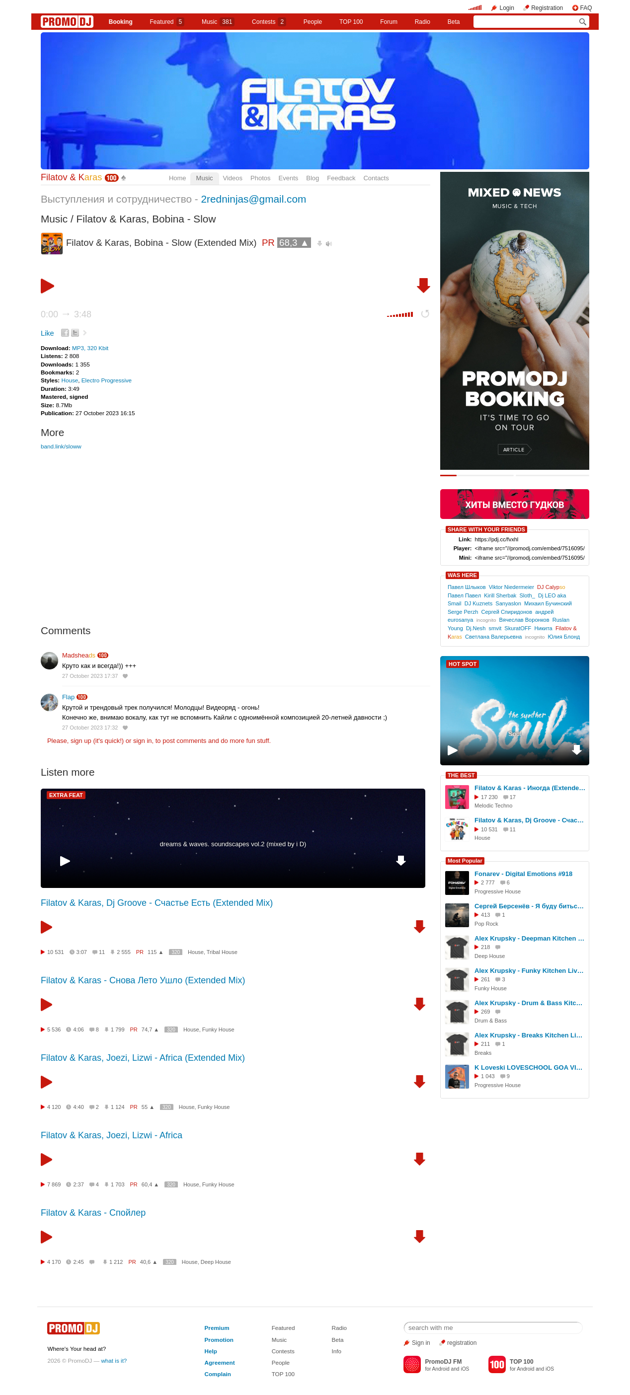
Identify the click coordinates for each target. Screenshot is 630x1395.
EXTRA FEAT (66, 795)
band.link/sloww (61, 446)
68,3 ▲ (294, 242)
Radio (422, 21)
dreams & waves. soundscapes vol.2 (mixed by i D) (233, 844)
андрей (544, 612)
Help (211, 1351)
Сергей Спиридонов (506, 612)
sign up (81, 740)
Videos (233, 178)
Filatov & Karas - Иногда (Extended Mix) (530, 788)
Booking (121, 21)
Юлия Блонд (564, 637)
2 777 (488, 882)
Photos (260, 178)
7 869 (54, 1184)
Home (177, 178)
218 (485, 947)
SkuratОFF (517, 628)
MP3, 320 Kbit (90, 348)
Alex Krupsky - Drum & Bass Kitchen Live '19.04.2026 (530, 1003)
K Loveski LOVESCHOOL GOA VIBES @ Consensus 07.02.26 (530, 1067)
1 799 (118, 1029)
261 (485, 979)
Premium (217, 1327)
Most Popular (465, 861)
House (69, 380)
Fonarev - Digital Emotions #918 (523, 874)
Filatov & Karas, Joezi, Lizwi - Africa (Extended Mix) (143, 1058)
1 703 (118, 1184)
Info (336, 1351)
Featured (167, 21)
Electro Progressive (106, 380)
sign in (142, 740)
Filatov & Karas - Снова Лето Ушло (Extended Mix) (143, 980)
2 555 (124, 952)
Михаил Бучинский (548, 603)
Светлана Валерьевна (493, 637)
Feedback (341, 178)
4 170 (54, 1262)
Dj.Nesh (475, 628)
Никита (543, 628)
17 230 (489, 797)
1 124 (118, 1107)
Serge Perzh (463, 612)
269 (485, 1012)
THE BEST (461, 775)
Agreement (220, 1362)
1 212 (116, 1262)
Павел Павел (464, 595)
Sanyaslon (508, 603)
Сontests (269, 21)
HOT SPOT (462, 664)
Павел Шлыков (467, 587)
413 (485, 915)
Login (506, 8)
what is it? (114, 1360)
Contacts (376, 178)
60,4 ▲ (150, 1184)
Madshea (78, 655)
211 (485, 1044)
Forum (388, 21)
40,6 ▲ (149, 1262)
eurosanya (460, 620)
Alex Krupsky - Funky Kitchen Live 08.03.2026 (530, 970)
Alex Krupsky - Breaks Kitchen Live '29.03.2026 (530, 1035)
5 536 (54, 1029)
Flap (68, 697)
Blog (312, 178)
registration (461, 1343)
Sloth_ (527, 595)
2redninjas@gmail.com (254, 199)
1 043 (488, 1076)
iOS (465, 1369)
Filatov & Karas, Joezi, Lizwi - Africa (111, 1135)
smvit (494, 628)
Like (47, 333)
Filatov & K (71, 177)
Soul (514, 733)
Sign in (421, 1343)
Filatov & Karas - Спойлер (93, 1213)
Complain (218, 1374)
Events (289, 178)
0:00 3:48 (66, 314)
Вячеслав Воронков (524, 620)
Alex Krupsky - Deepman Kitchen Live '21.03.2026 (530, 938)
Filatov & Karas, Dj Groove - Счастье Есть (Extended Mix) (157, 903)
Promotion (219, 1339)
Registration (547, 8)
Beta (454, 21)
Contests (283, 1351)
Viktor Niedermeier (511, 587)
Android (441, 1369)
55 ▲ (148, 1107)
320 (175, 952)
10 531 (55, 952)
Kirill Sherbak (500, 595)
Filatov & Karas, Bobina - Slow (146, 218)
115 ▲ (155, 952)
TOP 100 (351, 21)
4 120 (54, 1107)
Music (218, 21)
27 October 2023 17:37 (90, 676)
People (313, 21)
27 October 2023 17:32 (90, 728)
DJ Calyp (551, 587)
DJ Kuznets (479, 603)
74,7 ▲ (150, 1029)
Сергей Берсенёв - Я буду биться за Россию (530, 906)
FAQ (586, 8)
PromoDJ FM (443, 1361)
